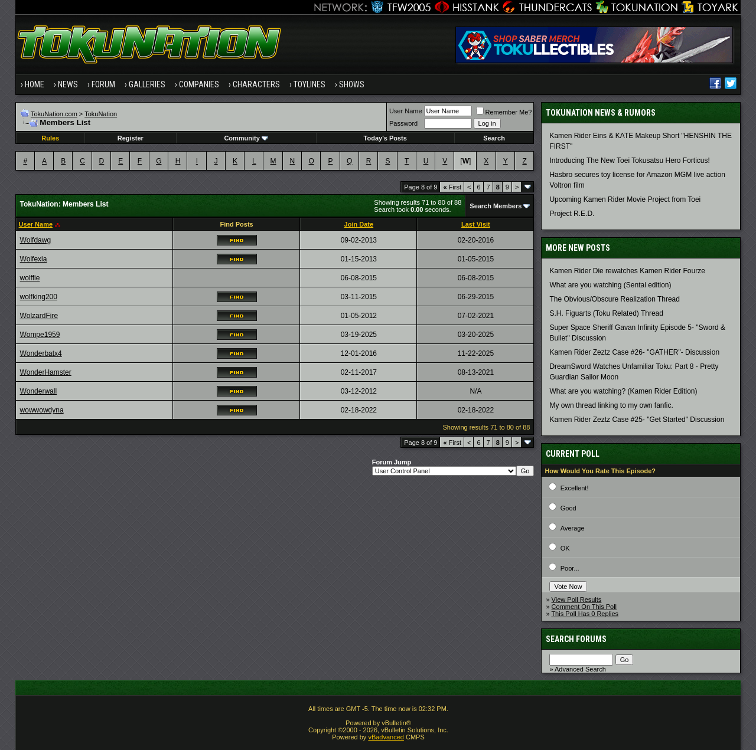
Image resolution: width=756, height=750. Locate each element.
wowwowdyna (42, 410)
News (68, 84)
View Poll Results (577, 599)
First (452, 187)
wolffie (30, 278)
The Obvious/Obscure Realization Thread (614, 299)
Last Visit (475, 224)
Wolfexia (33, 259)
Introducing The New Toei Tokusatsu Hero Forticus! (629, 160)
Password (403, 123)
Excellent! (575, 488)
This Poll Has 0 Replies (584, 613)
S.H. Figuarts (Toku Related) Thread (606, 313)
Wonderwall (38, 391)
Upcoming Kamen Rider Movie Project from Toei (624, 199)
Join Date (359, 224)
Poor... (570, 568)
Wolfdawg (35, 240)
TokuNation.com (54, 113)
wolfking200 (38, 297)
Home (34, 84)
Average (573, 528)
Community (246, 138)
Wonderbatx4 (41, 353)
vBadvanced (386, 737)
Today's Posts (385, 138)
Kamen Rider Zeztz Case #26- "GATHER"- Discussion (634, 352)
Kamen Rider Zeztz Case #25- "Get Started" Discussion (636, 419)
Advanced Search (580, 669)
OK (565, 548)
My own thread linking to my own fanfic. (611, 405)
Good (568, 508)
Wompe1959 (40, 334)
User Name (405, 110)
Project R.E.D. (571, 213)
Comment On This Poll (584, 606)
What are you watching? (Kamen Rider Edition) (623, 391)
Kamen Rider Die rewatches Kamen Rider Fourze (627, 271)
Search (494, 138)
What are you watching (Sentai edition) (610, 285)
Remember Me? (504, 112)
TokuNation (100, 113)
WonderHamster (45, 372)
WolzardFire (39, 316)
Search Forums (576, 639)
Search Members (496, 205)
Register (131, 138)
